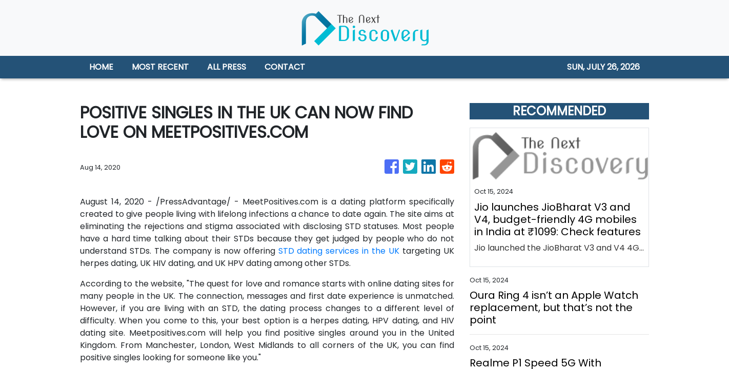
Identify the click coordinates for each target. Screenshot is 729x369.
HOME (101, 67)
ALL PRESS (226, 67)
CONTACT (285, 67)
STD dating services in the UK (339, 251)
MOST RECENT (160, 67)
